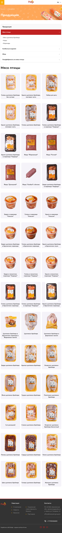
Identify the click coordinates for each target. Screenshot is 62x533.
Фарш (5, 40)
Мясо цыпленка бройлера (11, 37)
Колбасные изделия (9, 49)
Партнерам (31, 514)
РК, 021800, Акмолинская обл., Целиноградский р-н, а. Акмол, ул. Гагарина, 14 (52, 509)
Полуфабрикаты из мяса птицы (13, 59)
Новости (16, 510)
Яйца (4, 54)
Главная (3, 9)
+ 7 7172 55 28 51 (50, 521)
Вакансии (16, 513)
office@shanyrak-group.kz (52, 514)
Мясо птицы (6, 32)
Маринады (6, 43)
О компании (17, 507)
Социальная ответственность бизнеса (31, 509)
